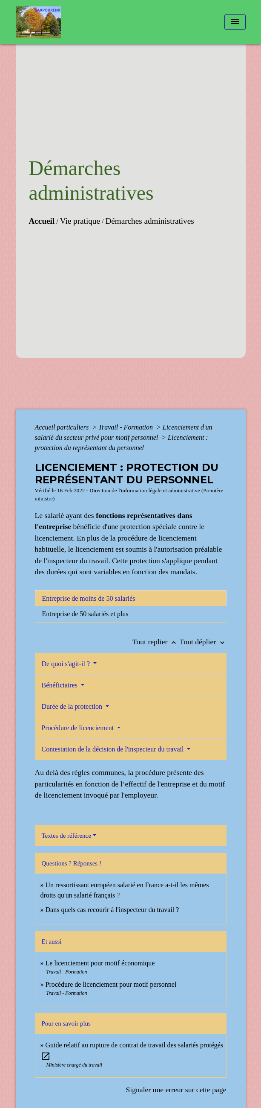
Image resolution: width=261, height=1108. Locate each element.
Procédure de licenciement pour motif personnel (111, 984)
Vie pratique (80, 220)
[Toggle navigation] (235, 22)
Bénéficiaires (60, 685)
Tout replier (156, 641)
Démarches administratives (149, 220)
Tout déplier (203, 641)
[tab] (131, 598)
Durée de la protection (73, 706)
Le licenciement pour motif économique (100, 963)
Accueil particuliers (63, 427)
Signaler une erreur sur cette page (176, 1089)
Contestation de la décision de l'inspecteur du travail (114, 749)
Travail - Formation (126, 427)
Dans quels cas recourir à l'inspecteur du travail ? (112, 909)
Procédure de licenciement (79, 727)
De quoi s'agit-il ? (67, 663)
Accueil (42, 220)
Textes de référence (66, 835)
